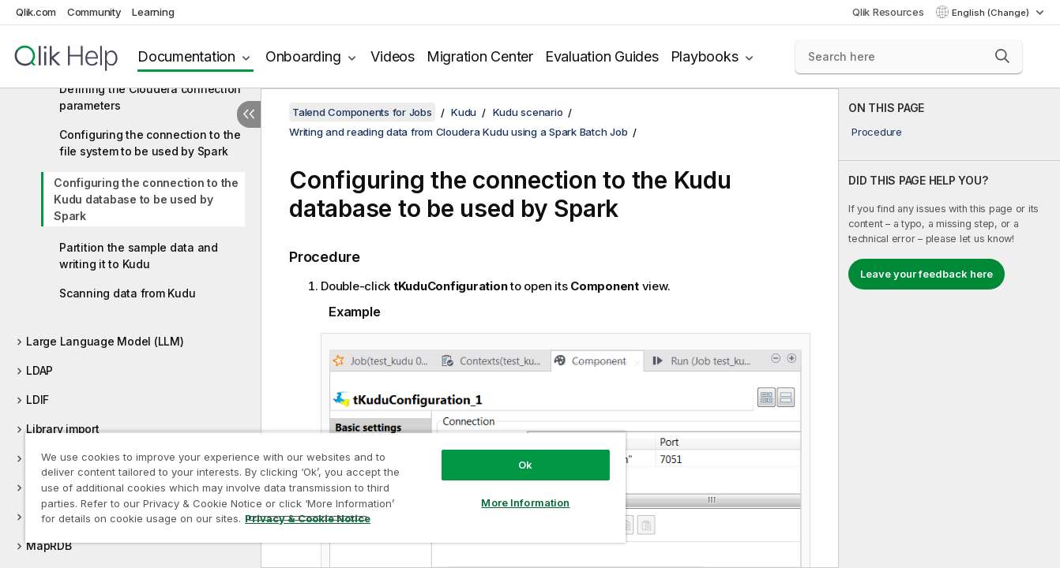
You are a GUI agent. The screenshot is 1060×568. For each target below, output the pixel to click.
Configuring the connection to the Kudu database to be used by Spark (146, 199)
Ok (525, 464)
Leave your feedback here (926, 273)
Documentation (186, 56)
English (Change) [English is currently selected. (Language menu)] (992, 12)
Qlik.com (36, 12)
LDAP (39, 370)
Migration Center (480, 56)
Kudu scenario (528, 112)
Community (94, 12)
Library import (63, 428)
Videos (392, 56)
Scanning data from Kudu (127, 293)
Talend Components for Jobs (362, 112)
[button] (1002, 56)
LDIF (37, 399)
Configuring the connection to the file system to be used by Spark (150, 143)
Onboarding (303, 56)
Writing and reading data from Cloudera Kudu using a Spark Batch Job (458, 131)
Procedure (876, 131)
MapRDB (49, 545)
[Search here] (908, 56)
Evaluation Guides (602, 56)
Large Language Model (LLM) (105, 341)
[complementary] (949, 328)
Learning (153, 12)
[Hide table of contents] (249, 114)
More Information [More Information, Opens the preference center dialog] (525, 502)
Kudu (463, 112)
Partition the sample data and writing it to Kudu (138, 256)
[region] (325, 487)
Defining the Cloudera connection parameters (150, 97)
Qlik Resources (888, 12)
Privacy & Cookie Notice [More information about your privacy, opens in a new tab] (307, 518)
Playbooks (705, 56)
